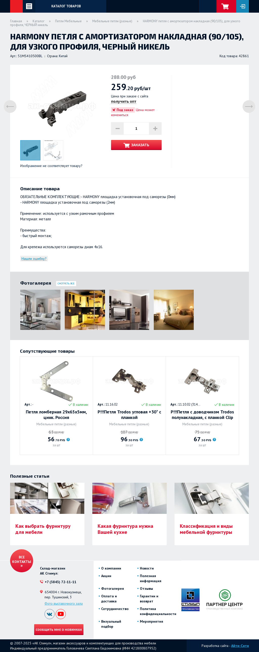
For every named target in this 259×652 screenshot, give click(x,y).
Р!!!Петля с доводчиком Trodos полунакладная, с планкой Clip (202, 414)
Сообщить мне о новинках (59, 629)
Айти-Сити (240, 645)
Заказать (140, 145)
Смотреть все (66, 283)
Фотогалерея (112, 588)
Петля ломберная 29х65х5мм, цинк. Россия (56, 414)
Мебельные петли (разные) (112, 21)
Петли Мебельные (68, 21)
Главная (16, 21)
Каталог (39, 21)
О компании (111, 568)
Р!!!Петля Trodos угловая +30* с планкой (129, 414)
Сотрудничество (114, 608)
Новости (147, 568)
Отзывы (146, 588)
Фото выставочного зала (64, 603)
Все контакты (21, 559)
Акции (106, 576)
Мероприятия (151, 621)
